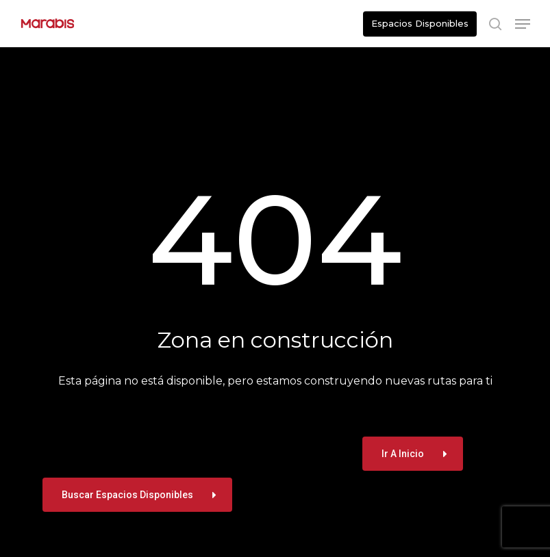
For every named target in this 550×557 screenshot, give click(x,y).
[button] (522, 24)
